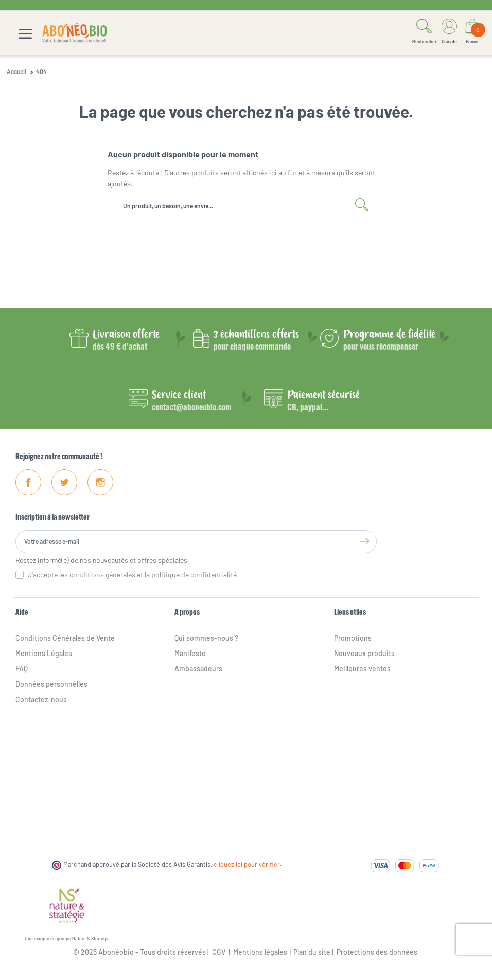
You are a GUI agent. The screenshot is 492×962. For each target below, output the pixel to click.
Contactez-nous (41, 699)
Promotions (353, 637)
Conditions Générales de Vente (65, 637)
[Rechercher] (246, 205)
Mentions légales (260, 952)
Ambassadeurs (198, 668)
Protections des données (377, 952)
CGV (217, 952)
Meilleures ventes (362, 668)
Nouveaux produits (364, 653)
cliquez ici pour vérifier (247, 864)
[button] (424, 33)
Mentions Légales (43, 653)
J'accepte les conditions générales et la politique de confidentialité (132, 574)
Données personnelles (51, 684)
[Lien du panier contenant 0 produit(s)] (472, 33)
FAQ (21, 668)
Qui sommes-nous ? (206, 637)
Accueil (16, 71)
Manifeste (190, 653)
